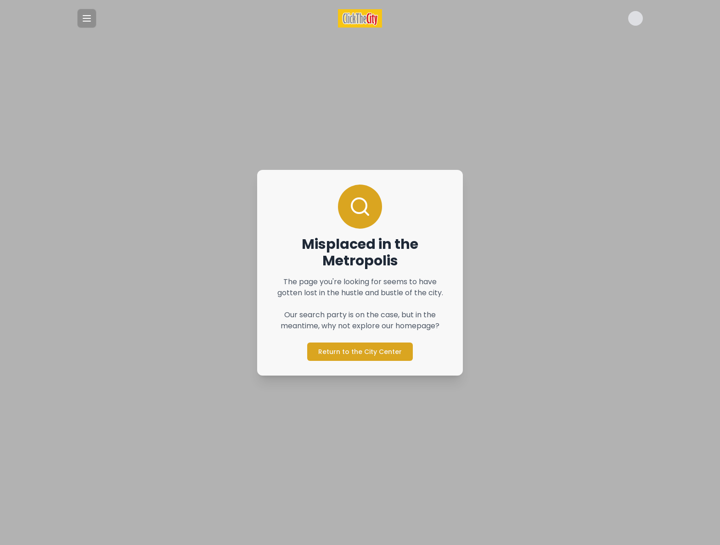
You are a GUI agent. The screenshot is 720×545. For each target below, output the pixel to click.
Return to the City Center (360, 351)
